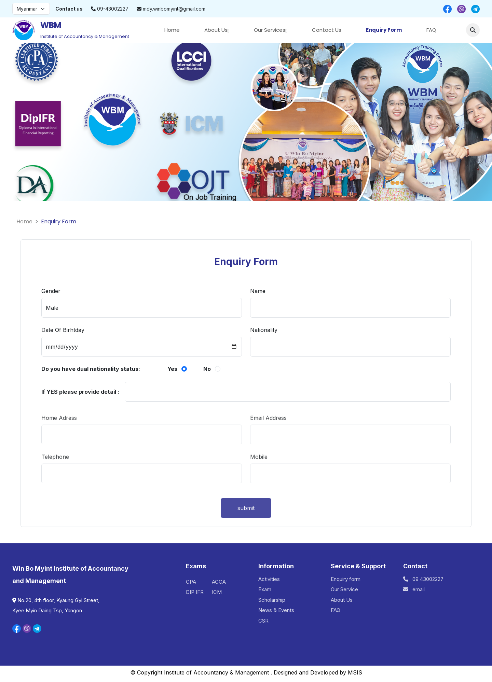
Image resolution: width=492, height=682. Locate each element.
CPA (191, 582)
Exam (264, 589)
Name (257, 292)
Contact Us (326, 29)
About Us (216, 29)
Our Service (344, 589)
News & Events (276, 610)
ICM (217, 592)
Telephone (55, 468)
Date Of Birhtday (62, 331)
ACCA (219, 582)
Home (172, 29)
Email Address (268, 430)
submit (246, 523)
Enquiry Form (384, 29)
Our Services (269, 29)
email (414, 589)
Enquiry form (345, 579)
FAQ (431, 29)
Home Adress (59, 430)
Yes (172, 369)
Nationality (263, 331)
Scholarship (271, 600)
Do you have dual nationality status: (90, 368)
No (207, 369)
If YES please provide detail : (80, 391)
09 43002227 (423, 579)
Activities (269, 579)
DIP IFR (195, 592)
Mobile (259, 468)
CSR (263, 620)
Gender (50, 292)
